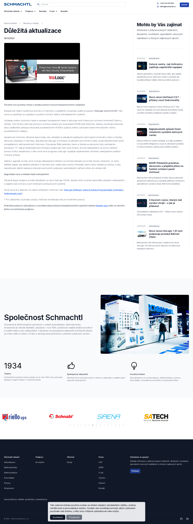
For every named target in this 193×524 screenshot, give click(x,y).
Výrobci (102, 478)
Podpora (30, 11)
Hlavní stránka (10, 23)
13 (115, 425)
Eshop (69, 462)
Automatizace (154, 58)
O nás (53, 11)
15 (123, 425)
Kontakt (102, 488)
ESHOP (184, 5)
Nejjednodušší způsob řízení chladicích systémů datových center (165, 132)
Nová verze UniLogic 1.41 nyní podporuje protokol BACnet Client (165, 234)
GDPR (101, 467)
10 (104, 425)
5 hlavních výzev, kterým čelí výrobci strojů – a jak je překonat (165, 203)
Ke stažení (40, 462)
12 (112, 425)
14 (119, 425)
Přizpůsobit (74, 517)
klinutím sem (102, 205)
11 (108, 425)
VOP (100, 462)
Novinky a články (31, 23)
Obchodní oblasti (13, 11)
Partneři (102, 483)
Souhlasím (58, 517)
